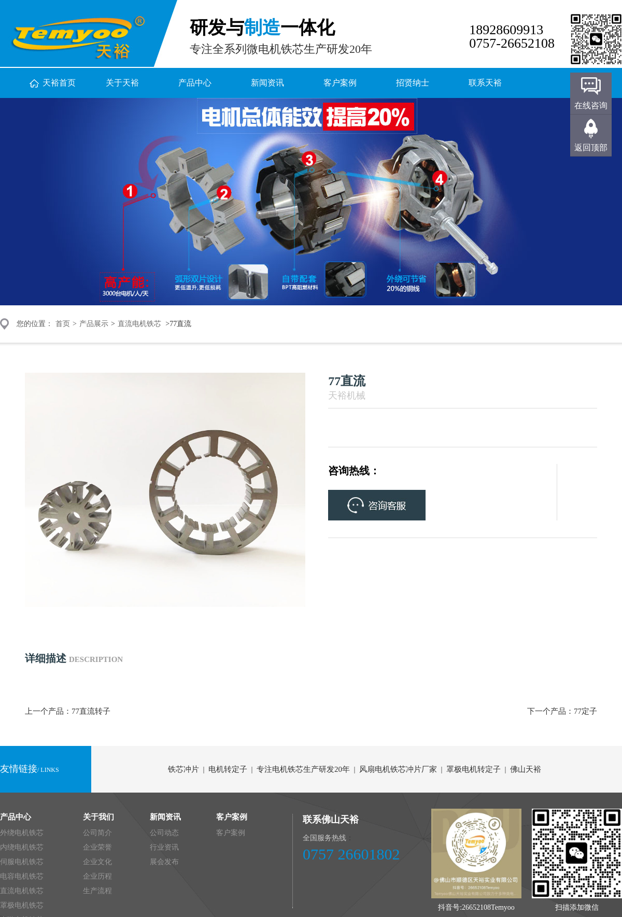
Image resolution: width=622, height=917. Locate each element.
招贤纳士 (412, 82)
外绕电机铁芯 (22, 833)
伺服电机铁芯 (22, 862)
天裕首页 (59, 82)
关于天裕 (122, 82)
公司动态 (164, 833)
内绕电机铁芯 (22, 847)
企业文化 (97, 862)
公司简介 (97, 833)
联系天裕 (485, 82)
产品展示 (93, 324)
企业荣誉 (97, 847)
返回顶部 (590, 147)
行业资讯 (164, 847)
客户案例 (340, 82)
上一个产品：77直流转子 (67, 711)
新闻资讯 (267, 82)
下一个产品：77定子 (562, 711)
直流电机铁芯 (139, 324)
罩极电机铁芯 (22, 905)
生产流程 (97, 891)
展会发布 (164, 862)
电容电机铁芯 (22, 876)
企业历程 (97, 876)
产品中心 (194, 82)
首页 (62, 324)
